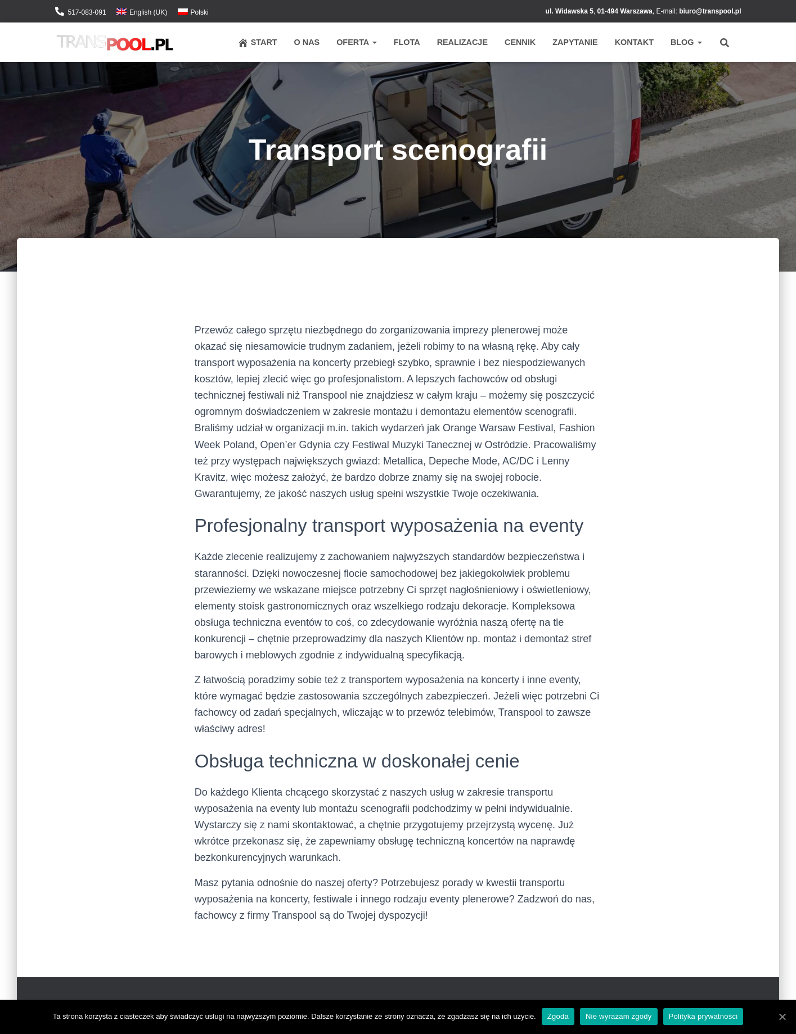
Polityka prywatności (703, 1016)
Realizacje (462, 42)
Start (257, 42)
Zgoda (558, 1016)
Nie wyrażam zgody (619, 1016)
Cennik (520, 42)
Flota (407, 42)
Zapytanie (574, 42)
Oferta (356, 42)
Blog (686, 42)
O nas (307, 42)
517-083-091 (87, 12)
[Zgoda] (782, 1016)
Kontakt (634, 42)
